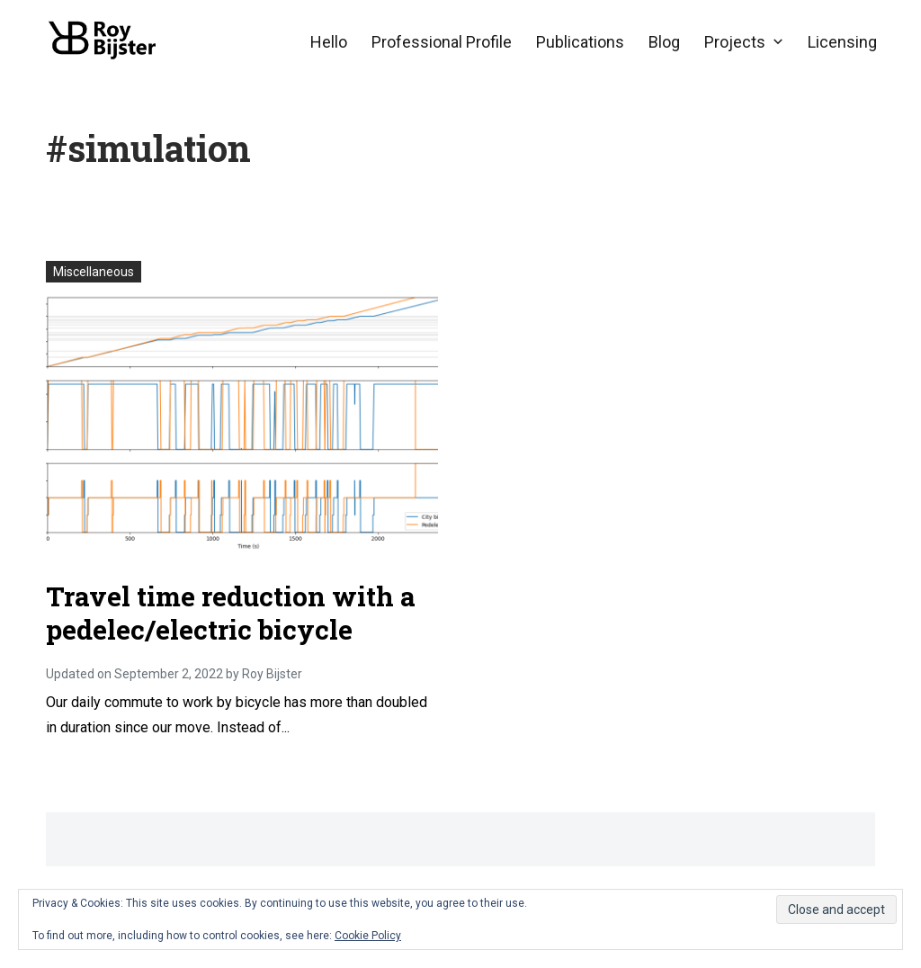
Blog (664, 41)
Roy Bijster (272, 674)
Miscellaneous (93, 271)
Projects (734, 41)
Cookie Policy (368, 935)
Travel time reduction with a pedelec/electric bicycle (231, 613)
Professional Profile (441, 41)
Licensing (842, 41)
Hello (328, 41)
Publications (580, 41)
